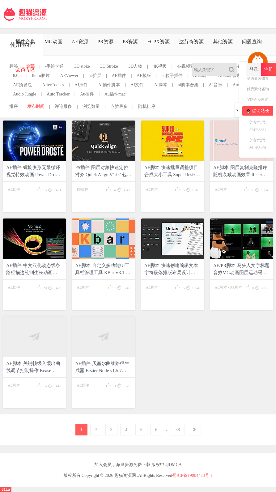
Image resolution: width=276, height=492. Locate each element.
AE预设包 (22, 85)
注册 (268, 69)
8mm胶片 (41, 75)
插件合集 (25, 41)
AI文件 (137, 85)
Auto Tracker (58, 94)
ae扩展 (95, 75)
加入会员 (103, 464)
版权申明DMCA (166, 464)
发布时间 (36, 106)
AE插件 (119, 75)
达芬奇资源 (191, 41)
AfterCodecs (53, 85)
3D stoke (82, 66)
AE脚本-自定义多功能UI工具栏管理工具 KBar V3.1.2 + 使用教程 (103, 272)
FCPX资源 (158, 41)
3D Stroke (109, 66)
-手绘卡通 (54, 66)
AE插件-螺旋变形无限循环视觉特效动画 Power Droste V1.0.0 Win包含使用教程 (33, 174)
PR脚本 (236, 287)
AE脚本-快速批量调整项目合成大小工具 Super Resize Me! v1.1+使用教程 (171, 174)
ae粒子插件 (171, 75)
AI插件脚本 (109, 85)
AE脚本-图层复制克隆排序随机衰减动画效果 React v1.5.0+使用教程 (240, 174)
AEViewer (69, 75)
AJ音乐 (215, 85)
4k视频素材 (188, 66)
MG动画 (53, 41)
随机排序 (146, 106)
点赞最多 (119, 106)
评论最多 (63, 106)
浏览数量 (91, 106)
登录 (253, 69)
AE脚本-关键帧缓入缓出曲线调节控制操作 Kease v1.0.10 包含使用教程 (33, 370)
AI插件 (81, 85)
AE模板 (144, 75)
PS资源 (130, 41)
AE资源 (80, 41)
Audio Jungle (24, 94)
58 (178, 429)
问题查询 (252, 41)
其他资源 (223, 41)
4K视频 (160, 66)
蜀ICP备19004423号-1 (192, 475)
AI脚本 (161, 85)
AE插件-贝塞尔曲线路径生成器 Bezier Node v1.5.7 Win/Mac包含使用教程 (102, 370)
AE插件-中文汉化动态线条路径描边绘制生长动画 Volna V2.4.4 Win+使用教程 (33, 272)
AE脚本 (200, 75)
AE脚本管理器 (231, 75)
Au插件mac (114, 94)
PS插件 (82, 189)
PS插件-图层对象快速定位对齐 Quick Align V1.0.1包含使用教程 (103, 174)
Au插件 (87, 94)
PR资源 (105, 41)
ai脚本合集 (188, 85)
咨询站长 (257, 110)
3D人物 (135, 66)
